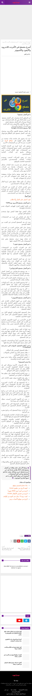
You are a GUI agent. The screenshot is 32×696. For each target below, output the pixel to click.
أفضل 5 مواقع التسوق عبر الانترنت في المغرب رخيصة (13, 655)
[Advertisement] (16, 22)
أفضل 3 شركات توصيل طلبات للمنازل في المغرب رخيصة (13, 663)
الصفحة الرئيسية (27, 42)
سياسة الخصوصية (23, 689)
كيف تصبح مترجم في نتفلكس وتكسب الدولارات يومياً (13, 647)
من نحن (6, 689)
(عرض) (16, 92)
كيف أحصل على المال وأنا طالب (20, 199)
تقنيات (20, 42)
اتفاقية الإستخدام (16, 692)
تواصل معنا (13, 689)
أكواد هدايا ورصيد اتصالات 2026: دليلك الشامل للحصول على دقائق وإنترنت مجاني (13, 633)
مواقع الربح (9, 140)
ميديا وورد (8, 694)
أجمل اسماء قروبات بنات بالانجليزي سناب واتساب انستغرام (13, 640)
